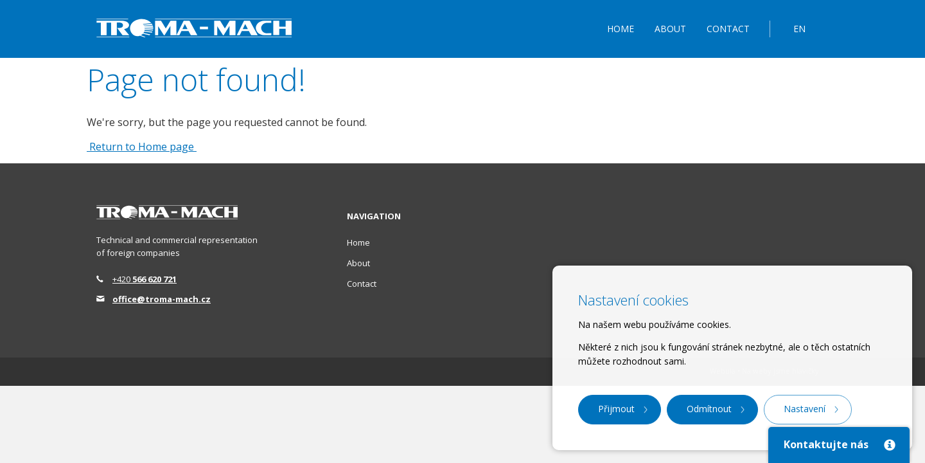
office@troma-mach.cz (161, 299)
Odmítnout (709, 409)
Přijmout (616, 409)
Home (620, 29)
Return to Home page (142, 147)
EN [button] (799, 29)
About (670, 29)
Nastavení (804, 409)
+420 (144, 279)
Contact (728, 29)
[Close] (889, 445)
